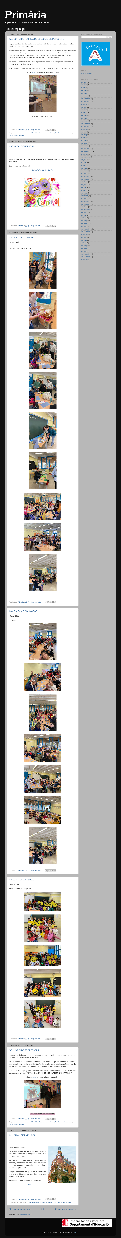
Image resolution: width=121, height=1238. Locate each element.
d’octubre (84, 104)
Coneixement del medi (46, 133)
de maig (84, 85)
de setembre (85, 157)
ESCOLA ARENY (87, 73)
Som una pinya (19, 135)
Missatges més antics (65, 1209)
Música (50, 1202)
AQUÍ (34, 72)
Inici (43, 1209)
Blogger (75, 1232)
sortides (68, 1202)
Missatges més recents (20, 1209)
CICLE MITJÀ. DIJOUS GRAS (23, 611)
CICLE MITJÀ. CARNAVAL (21, 880)
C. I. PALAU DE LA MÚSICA (22, 1135)
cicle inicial (34, 133)
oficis (11, 135)
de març (84, 90)
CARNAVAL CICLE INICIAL (22, 146)
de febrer (84, 93)
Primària (25, 14)
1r (27, 1202)
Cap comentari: (36, 129)
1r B (28, 133)
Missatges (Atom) (26, 1214)
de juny (83, 82)
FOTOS (28, 1185)
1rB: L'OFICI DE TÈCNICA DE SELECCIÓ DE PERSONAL (36, 39)
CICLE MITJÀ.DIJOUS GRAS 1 (23, 237)
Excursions (43, 1202)
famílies (58, 133)
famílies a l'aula (66, 133)
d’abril (83, 87)
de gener (84, 96)
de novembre (86, 101)
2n (30, 1202)
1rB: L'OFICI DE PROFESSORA (24, 1050)
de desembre (86, 99)
